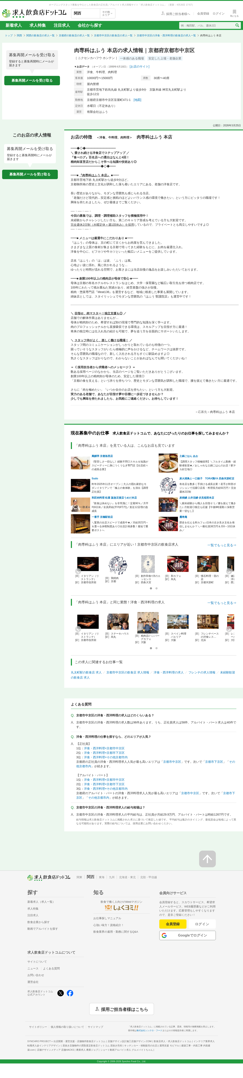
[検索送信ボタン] (237, 25)
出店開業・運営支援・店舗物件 (79, 1041)
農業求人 (87, 1050)
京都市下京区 (214, 761)
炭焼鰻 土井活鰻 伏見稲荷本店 (196, 497)
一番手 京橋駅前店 (102, 516)
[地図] (137, 100)
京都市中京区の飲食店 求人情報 (127, 672)
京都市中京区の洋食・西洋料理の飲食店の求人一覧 (166, 35)
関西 (19, 35)
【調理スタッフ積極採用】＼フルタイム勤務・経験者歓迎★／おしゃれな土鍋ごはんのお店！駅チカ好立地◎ (207, 465)
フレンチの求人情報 (201, 672)
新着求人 (14, 25)
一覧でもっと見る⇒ (221, 545)
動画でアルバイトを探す (42, 928)
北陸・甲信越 (148, 877)
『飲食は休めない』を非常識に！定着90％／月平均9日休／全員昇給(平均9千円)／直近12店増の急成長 (120, 507)
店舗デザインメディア (55, 1050)
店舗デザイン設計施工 (130, 1041)
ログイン (202, 924)
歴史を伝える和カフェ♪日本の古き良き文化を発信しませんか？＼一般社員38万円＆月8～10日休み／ (207, 526)
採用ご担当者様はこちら (124, 1009)
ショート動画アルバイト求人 (126, 1050)
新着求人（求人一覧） (41, 901)
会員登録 (173, 924)
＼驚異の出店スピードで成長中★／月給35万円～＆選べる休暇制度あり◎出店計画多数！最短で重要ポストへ (120, 526)
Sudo (95, 478)
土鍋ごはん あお (188, 456)
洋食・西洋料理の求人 (169, 672)
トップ (9, 35)
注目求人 (62, 25)
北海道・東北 (127, 877)
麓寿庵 (183, 516)
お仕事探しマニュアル (107, 918)
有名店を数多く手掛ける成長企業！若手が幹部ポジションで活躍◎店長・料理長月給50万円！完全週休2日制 (207, 488)
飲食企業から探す (38, 922)
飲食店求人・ (172, 1041)
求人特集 (38, 25)
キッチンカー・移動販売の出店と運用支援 (151, 1045)
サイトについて (37, 961)
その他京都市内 (98, 797)
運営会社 (33, 982)
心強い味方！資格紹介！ (108, 925)
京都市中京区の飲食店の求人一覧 (113, 35)
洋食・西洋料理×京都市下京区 (104, 752)
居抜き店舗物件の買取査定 (92, 1045)
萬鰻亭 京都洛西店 (102, 456)
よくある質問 (51, 968)
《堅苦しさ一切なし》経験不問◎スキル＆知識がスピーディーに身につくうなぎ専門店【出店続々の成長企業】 (120, 465)
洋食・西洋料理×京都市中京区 (104, 748)
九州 (112, 877)
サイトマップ (95, 1026)
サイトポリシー (38, 1026)
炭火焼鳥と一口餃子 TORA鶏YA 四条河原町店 (206, 478)
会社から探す (90, 25)
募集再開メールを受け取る (32, 80)
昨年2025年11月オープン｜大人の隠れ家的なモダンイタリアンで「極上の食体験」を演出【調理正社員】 (120, 488)
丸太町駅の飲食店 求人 (86, 672)
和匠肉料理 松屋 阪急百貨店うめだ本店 (114, 497)
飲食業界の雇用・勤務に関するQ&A (115, 931)
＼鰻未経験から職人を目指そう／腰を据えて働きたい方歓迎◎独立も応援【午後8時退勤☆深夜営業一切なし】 (207, 507)
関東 (79, 877)
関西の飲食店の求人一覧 (40, 35)
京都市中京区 (172, 761)
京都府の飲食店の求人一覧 (74, 35)
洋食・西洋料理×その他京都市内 (106, 757)
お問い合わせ (35, 975)
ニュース (33, 968)
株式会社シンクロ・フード (149, 1030)
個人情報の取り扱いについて (67, 1026)
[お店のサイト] (139, 66)
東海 (101, 877)
